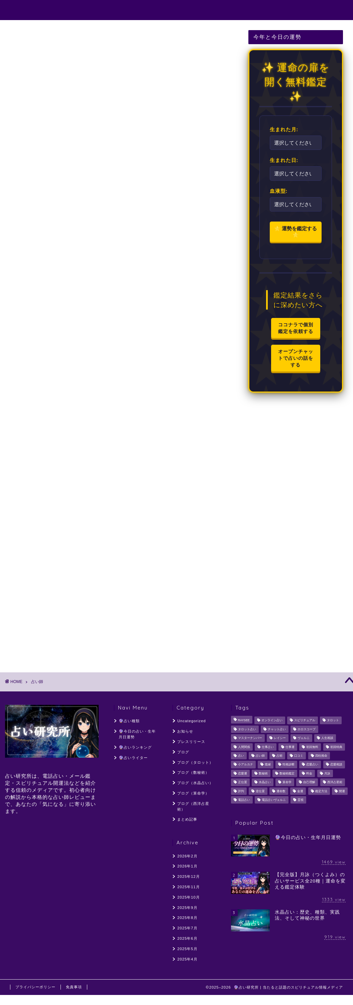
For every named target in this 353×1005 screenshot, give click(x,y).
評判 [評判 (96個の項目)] (241, 791)
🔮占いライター (270, 10)
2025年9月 (187, 908)
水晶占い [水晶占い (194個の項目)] (265, 782)
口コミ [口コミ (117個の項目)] (298, 755)
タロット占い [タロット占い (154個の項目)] (247, 729)
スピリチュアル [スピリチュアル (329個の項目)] (304, 720)
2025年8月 (187, 918)
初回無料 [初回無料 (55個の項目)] (312, 747)
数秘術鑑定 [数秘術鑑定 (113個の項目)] (287, 773)
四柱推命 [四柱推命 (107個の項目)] (321, 755)
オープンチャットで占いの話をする (295, 358)
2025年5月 (187, 949)
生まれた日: (284, 160)
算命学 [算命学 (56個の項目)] (286, 782)
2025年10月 (188, 897)
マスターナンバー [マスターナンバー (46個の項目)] (250, 738)
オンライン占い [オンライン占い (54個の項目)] (271, 720)
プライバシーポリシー (35, 987)
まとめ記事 (187, 819)
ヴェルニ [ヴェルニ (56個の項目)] (304, 738)
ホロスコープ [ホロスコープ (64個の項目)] (307, 729)
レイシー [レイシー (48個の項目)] (280, 738)
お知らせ (185, 731)
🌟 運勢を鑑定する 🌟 (295, 232)
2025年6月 (187, 938)
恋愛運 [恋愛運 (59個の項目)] (242, 773)
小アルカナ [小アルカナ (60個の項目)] (245, 764)
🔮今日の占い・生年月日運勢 (152, 10)
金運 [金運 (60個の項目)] (300, 791)
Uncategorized (191, 721)
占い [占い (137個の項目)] (241, 755)
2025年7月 (187, 928)
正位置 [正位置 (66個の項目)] (242, 782)
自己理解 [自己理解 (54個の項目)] (309, 782)
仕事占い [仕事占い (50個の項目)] (268, 747)
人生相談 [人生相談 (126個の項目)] (327, 738)
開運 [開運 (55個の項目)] (342, 791)
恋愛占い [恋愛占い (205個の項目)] (312, 764)
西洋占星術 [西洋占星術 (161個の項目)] (334, 782)
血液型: (279, 190)
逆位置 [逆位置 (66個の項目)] (260, 791)
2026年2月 (187, 856)
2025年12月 (188, 876)
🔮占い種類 (93, 10)
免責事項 (74, 987)
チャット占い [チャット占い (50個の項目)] (277, 729)
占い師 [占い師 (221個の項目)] (260, 755)
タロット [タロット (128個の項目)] (333, 720)
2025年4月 (187, 959)
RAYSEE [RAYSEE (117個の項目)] (244, 720)
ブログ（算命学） (193, 793)
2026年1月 (187, 866)
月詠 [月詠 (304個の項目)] (327, 773)
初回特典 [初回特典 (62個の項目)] (336, 747)
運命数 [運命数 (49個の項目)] (280, 791)
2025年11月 (188, 887)
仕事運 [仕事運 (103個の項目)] (290, 747)
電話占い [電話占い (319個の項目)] (244, 800)
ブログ (183, 752)
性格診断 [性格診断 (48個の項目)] (288, 764)
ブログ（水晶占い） (195, 783)
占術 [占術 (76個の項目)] (279, 755)
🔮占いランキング (219, 10)
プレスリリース (191, 742)
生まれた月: (284, 129)
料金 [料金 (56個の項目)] (309, 773)
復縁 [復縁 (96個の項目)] (268, 764)
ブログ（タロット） (195, 762)
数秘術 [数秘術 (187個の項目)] (263, 773)
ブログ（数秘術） (193, 772)
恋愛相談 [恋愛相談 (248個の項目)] (336, 764)
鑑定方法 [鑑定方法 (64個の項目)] (321, 791)
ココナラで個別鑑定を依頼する (295, 327)
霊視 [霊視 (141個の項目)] (301, 800)
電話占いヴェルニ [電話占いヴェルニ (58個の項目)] (274, 800)
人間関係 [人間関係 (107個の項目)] (244, 747)
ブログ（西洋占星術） (193, 806)
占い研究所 (28, 9)
